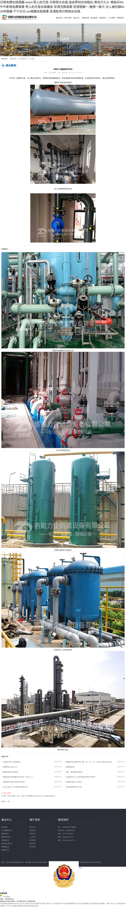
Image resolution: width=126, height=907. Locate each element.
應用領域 (85, 18)
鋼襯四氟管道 (5, 837)
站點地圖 (28, 862)
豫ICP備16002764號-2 (40, 862)
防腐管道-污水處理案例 (63, 650)
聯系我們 (120, 18)
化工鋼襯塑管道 (6, 830)
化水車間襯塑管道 (63, 450)
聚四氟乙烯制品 (6, 843)
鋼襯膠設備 (5, 847)
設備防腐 (4, 827)
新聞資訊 (102, 18)
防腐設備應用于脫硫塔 (63, 550)
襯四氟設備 (5, 840)
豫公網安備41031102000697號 (90, 862)
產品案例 (94, 18)
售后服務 (33, 847)
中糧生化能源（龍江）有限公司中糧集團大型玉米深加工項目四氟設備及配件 (31, 796)
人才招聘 (111, 18)
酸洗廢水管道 (63, 750)
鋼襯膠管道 (5, 850)
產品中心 (76, 18)
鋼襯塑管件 (5, 834)
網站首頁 (59, 18)
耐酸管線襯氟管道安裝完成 (62, 351)
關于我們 (68, 18)
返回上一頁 (5, 801)
